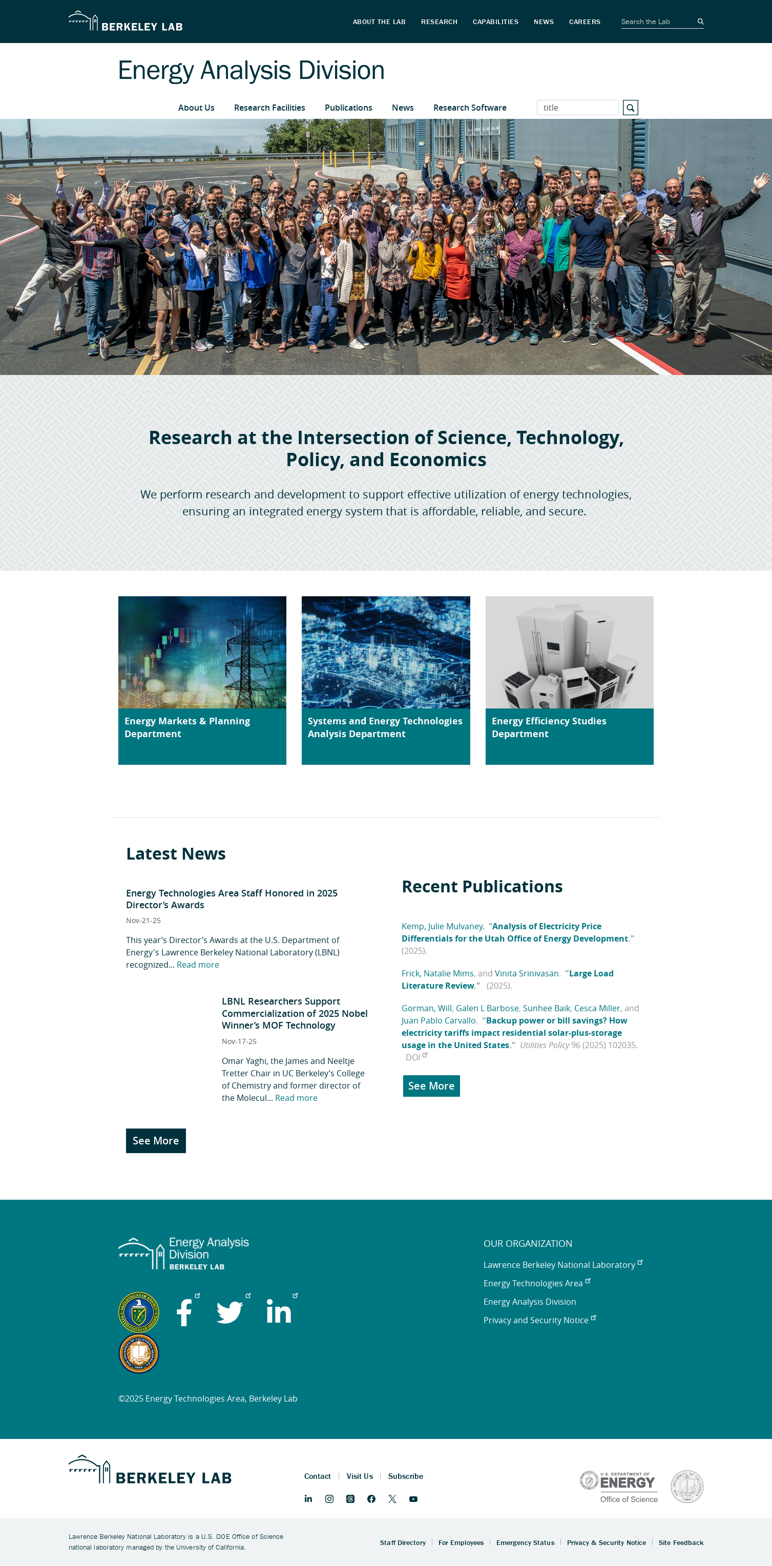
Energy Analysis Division (530, 1301)
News (403, 107)
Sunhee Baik (546, 1008)
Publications (348, 107)
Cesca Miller (597, 1008)
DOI (416, 1057)
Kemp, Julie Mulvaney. (443, 926)
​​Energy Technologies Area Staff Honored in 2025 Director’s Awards (232, 899)
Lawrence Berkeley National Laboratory (563, 1264)
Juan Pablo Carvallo (439, 1020)
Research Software (470, 107)
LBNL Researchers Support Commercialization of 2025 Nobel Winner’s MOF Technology (295, 1013)
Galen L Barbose (487, 1008)
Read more (198, 964)
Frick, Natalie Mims (438, 973)
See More (156, 1140)
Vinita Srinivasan (527, 973)
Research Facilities (269, 107)
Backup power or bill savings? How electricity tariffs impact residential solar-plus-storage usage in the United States (515, 1033)
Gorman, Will (427, 1008)
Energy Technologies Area (537, 1283)
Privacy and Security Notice (540, 1320)
